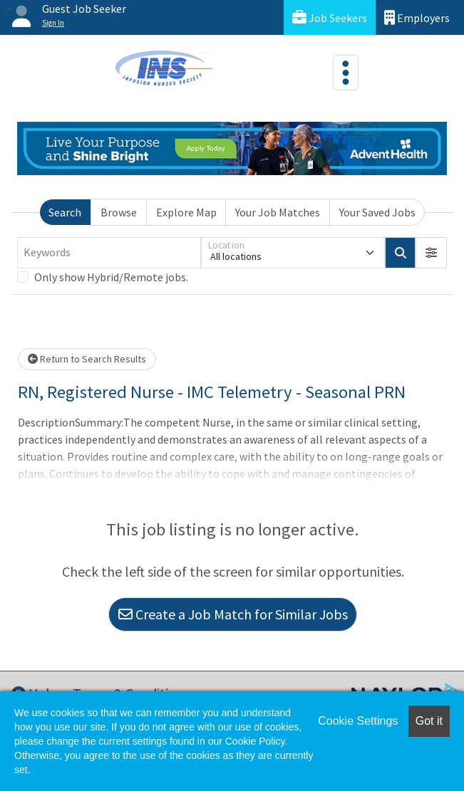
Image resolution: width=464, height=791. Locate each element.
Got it (429, 721)
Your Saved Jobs (377, 212)
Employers (417, 17)
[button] (431, 252)
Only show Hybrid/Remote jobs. (111, 277)
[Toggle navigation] (346, 72)
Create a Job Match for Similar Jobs (233, 614)
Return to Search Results (87, 358)
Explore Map (186, 212)
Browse (118, 212)
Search (64, 212)
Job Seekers (329, 17)
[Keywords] (109, 252)
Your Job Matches (277, 212)
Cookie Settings (358, 721)
